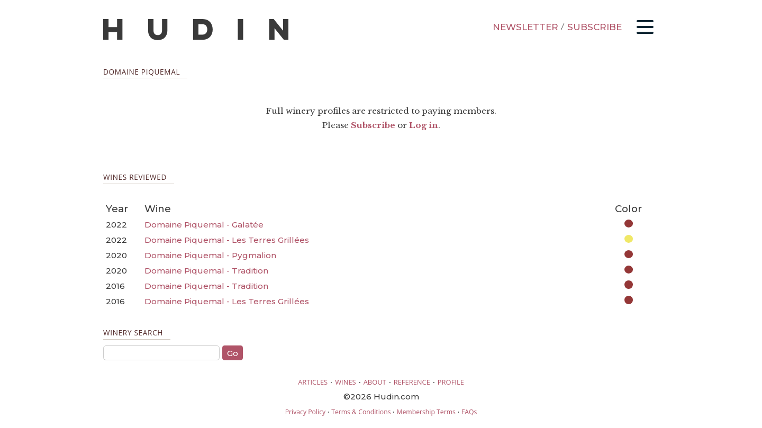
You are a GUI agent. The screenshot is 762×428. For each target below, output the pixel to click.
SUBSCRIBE (594, 27)
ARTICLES (313, 382)
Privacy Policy (305, 411)
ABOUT (375, 382)
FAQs (469, 411)
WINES (345, 382)
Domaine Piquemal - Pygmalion (210, 255)
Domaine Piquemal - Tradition (206, 271)
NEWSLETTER (525, 27)
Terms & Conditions (361, 411)
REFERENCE (412, 382)
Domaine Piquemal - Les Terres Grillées (226, 240)
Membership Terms (425, 411)
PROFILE (451, 382)
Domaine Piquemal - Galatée (204, 225)
